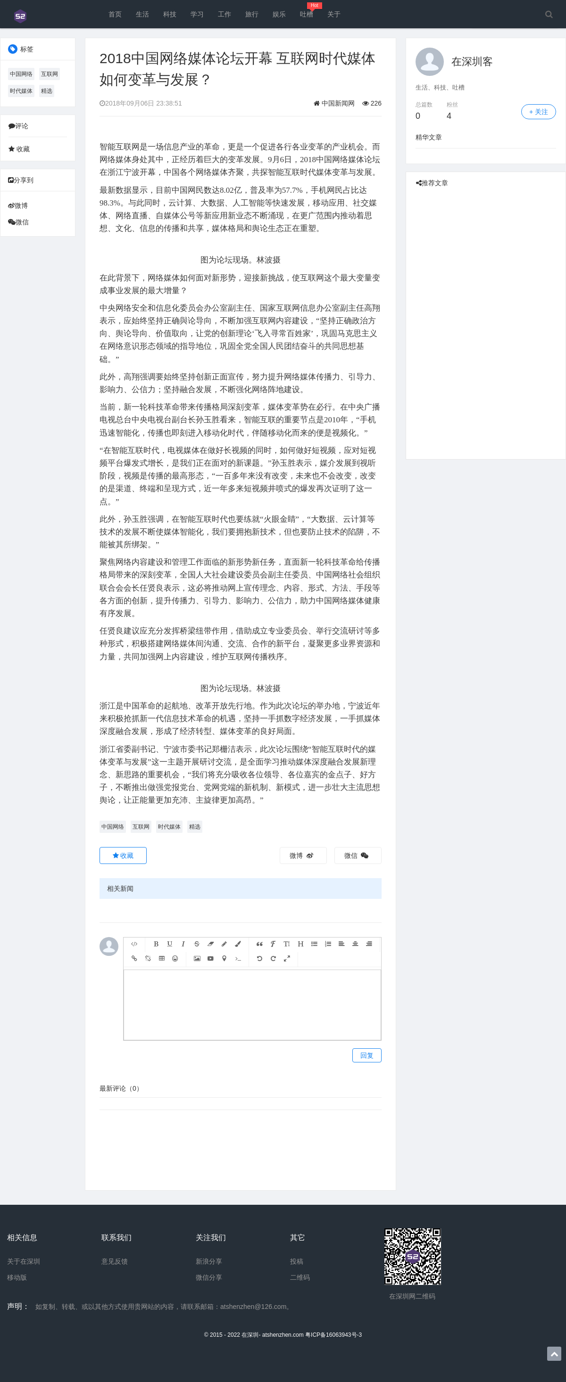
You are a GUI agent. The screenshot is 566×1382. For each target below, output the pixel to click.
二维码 (300, 1277)
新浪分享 (209, 1261)
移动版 (17, 1277)
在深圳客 (472, 61)
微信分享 (209, 1277)
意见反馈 (114, 1261)
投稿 (296, 1261)
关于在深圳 (23, 1261)
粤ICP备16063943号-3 (333, 1335)
